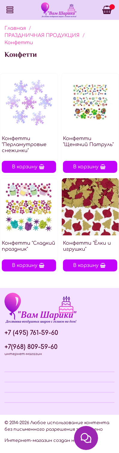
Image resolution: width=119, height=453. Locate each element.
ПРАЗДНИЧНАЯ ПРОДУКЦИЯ (41, 35)
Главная (15, 28)
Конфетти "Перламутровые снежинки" (24, 144)
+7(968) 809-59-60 (31, 347)
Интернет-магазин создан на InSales (49, 440)
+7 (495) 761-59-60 (31, 332)
